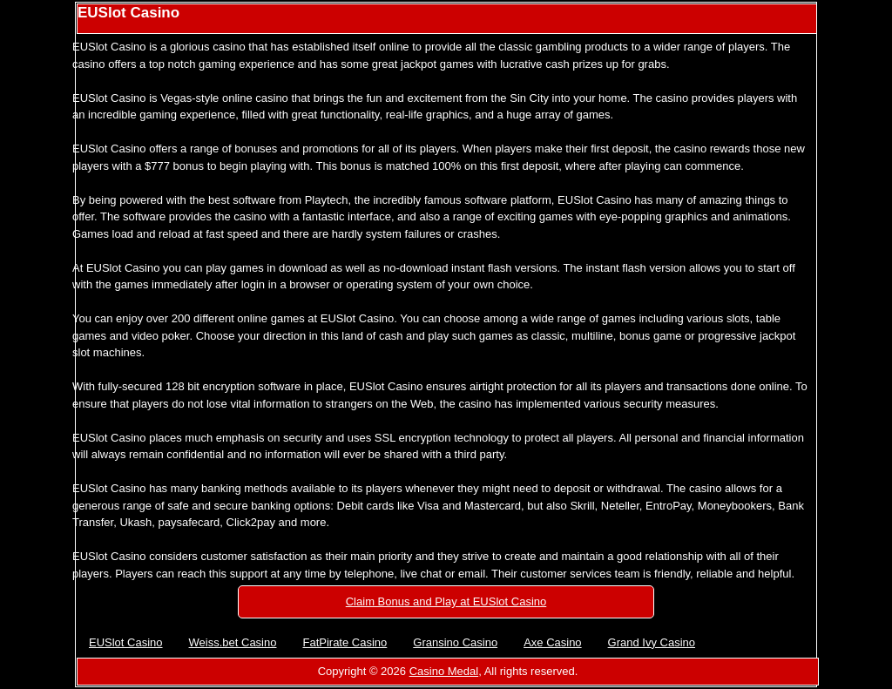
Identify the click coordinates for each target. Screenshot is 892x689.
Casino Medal (444, 671)
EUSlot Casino (126, 642)
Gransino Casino (455, 642)
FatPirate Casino (344, 642)
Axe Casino (552, 642)
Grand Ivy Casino (651, 642)
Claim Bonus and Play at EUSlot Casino (446, 601)
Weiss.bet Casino (233, 642)
